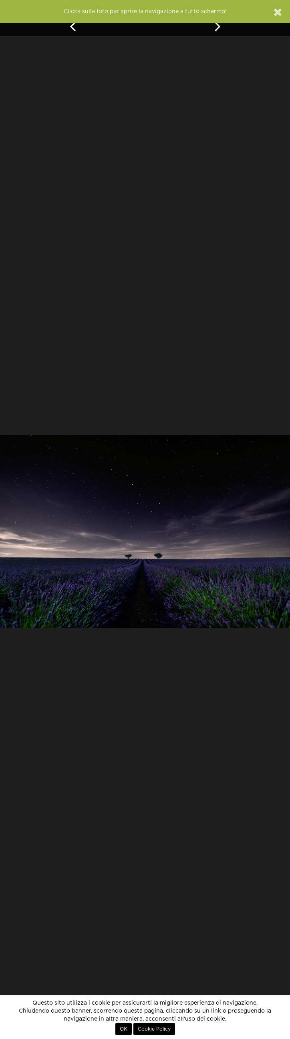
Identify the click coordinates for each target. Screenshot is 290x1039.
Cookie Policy (154, 1029)
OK (123, 1029)
